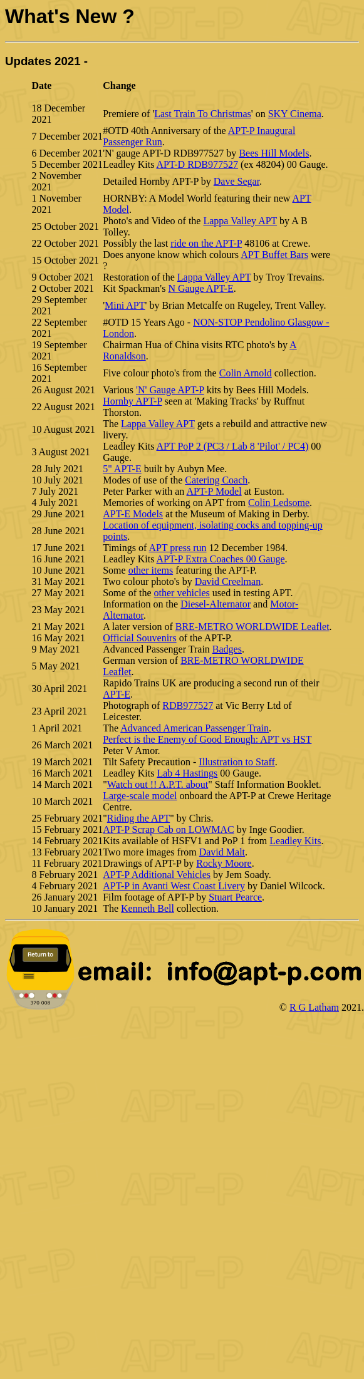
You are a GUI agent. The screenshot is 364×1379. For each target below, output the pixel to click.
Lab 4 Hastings (187, 773)
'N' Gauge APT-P (170, 390)
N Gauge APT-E (200, 288)
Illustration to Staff (236, 762)
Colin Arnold (245, 373)
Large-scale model (140, 795)
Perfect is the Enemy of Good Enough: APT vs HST (207, 739)
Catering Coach (216, 480)
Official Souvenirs (139, 638)
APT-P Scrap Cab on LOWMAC (168, 829)
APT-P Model (213, 491)
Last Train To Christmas (202, 113)
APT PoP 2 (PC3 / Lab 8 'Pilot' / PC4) (233, 446)
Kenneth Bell (147, 908)
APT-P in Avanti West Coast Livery (174, 886)
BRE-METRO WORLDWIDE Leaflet (252, 626)
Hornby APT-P (132, 401)
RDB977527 (187, 705)
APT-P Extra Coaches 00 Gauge (221, 559)
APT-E (116, 694)
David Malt (222, 852)
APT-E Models (133, 514)
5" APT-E (122, 468)
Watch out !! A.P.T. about (158, 784)
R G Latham (314, 1007)
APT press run (177, 547)
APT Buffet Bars (274, 254)
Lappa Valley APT (240, 220)
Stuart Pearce (235, 897)
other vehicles (182, 592)
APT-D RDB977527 (198, 164)
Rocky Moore (223, 863)
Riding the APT (138, 818)
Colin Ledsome (278, 502)
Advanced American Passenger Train (194, 728)
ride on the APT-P (206, 243)
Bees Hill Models (274, 153)
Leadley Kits (295, 840)
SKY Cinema (294, 113)
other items (151, 570)
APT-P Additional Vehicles (157, 874)
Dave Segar (236, 181)
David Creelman (228, 581)
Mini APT (125, 305)
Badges (227, 649)
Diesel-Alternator (215, 604)
